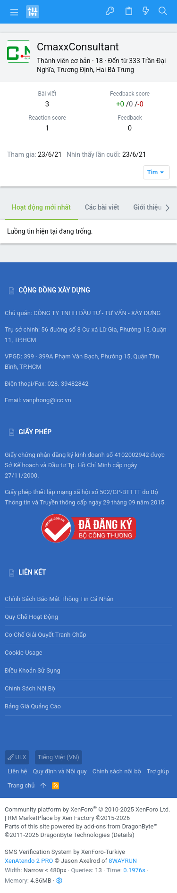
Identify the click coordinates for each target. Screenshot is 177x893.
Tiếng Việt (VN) (58, 757)
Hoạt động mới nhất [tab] (41, 207)
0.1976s (134, 870)
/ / (129, 104)
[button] (14, 11)
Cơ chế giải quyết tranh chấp (45, 634)
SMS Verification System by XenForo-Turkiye (65, 851)
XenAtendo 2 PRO (29, 860)
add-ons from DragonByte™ (121, 826)
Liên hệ (17, 771)
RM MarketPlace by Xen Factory (69, 817)
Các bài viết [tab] (102, 207)
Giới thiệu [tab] (148, 207)
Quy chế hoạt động (88, 616)
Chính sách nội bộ (30, 688)
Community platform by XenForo (87, 809)
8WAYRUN (123, 860)
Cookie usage (23, 652)
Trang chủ (21, 785)
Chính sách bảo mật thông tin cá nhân (88, 599)
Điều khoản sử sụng (32, 670)
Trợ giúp (158, 771)
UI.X (17, 757)
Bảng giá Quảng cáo (33, 706)
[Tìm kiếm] (163, 11)
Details (122, 834)
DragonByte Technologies (75, 834)
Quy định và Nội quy (60, 771)
